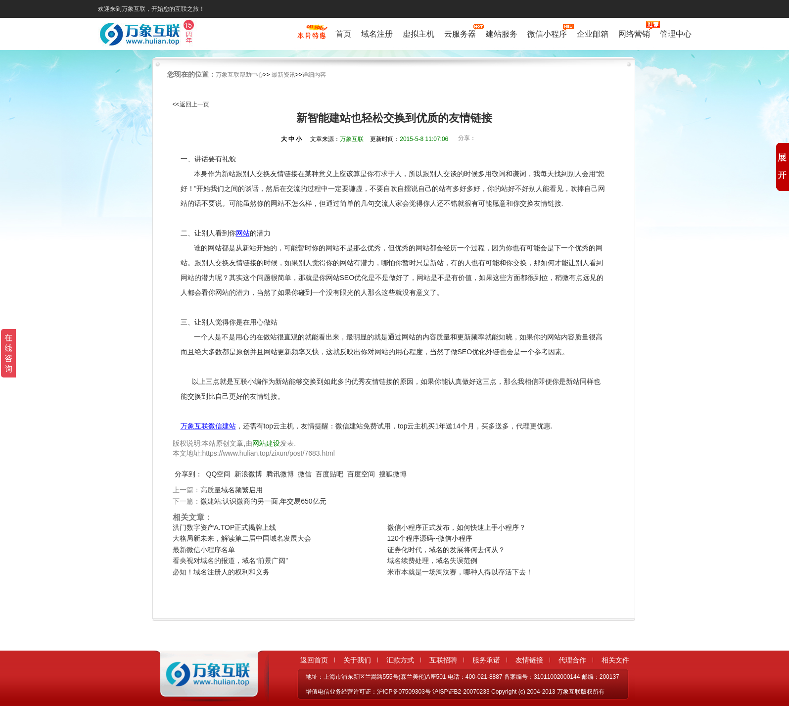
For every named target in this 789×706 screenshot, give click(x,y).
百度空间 (361, 474)
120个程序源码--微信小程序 (430, 538)
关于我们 (357, 660)
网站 (243, 233)
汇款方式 (400, 660)
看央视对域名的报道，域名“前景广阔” (230, 561)
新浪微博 (248, 474)
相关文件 (615, 660)
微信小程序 (547, 33)
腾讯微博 (280, 474)
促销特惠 (311, 36)
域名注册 (377, 34)
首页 (343, 34)
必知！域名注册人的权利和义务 (221, 572)
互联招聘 (443, 660)
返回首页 (314, 660)
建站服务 (501, 34)
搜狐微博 (393, 474)
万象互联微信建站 (208, 426)
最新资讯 (283, 74)
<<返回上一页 (191, 104)
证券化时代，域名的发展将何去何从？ (446, 550)
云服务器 (460, 33)
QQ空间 (218, 474)
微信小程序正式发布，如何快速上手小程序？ (456, 527)
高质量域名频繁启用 (231, 490)
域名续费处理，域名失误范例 (432, 561)
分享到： (188, 474)
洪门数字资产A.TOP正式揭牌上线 (225, 527)
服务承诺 (486, 660)
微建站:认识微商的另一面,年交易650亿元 (263, 501)
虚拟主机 (418, 34)
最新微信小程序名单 (204, 550)
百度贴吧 (329, 474)
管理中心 (676, 34)
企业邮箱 (592, 34)
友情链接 (529, 660)
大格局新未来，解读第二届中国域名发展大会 (242, 538)
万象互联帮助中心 (239, 74)
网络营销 (634, 33)
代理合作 (572, 660)
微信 (305, 474)
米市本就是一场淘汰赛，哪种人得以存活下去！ (460, 572)
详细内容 (314, 74)
